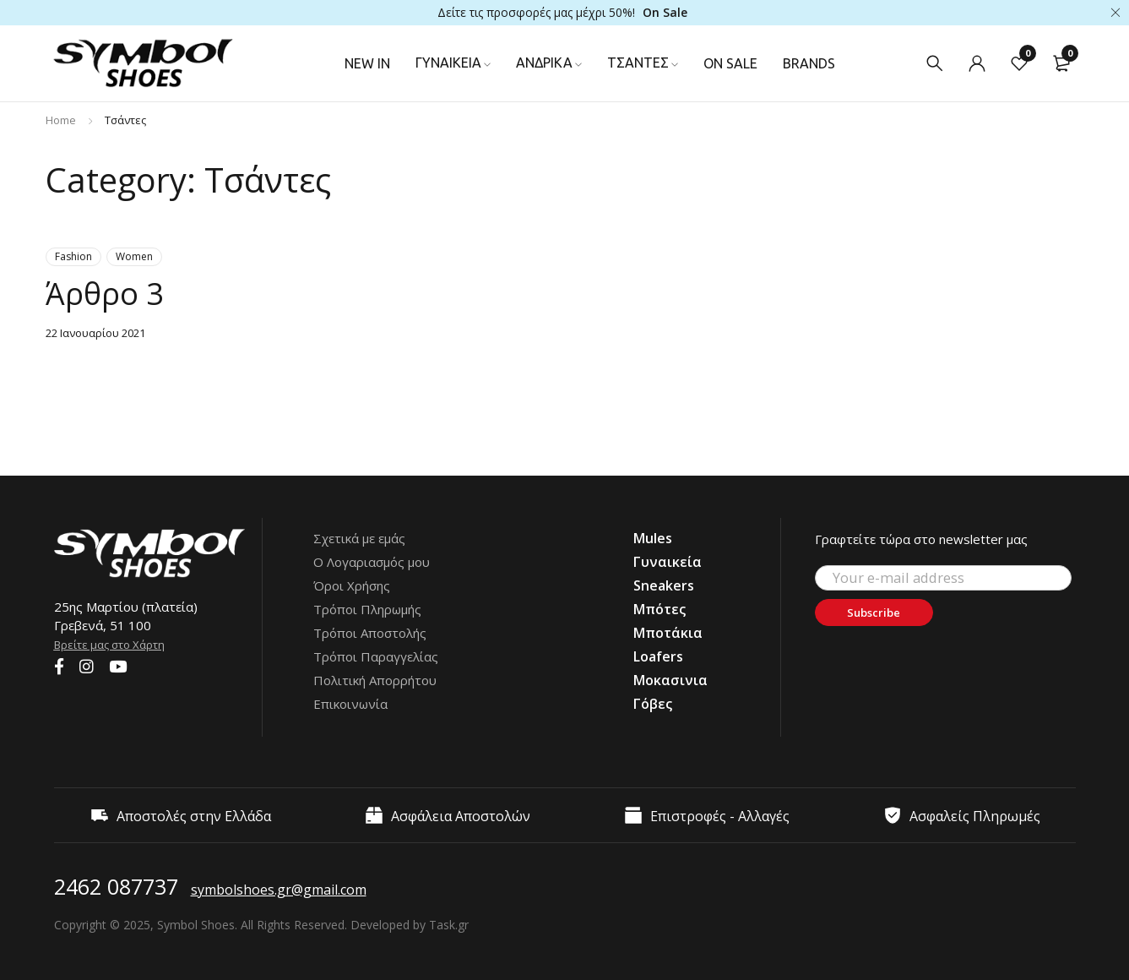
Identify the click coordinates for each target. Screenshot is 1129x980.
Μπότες (659, 609)
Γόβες (652, 703)
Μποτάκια (668, 632)
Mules (652, 538)
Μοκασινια (670, 680)
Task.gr (449, 925)
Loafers (658, 656)
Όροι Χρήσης (351, 585)
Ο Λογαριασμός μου (371, 561)
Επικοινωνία (350, 703)
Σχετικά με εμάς (359, 538)
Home (61, 120)
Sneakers (663, 585)
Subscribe (885, 612)
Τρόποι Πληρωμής (367, 609)
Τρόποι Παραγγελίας (375, 656)
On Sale (665, 12)
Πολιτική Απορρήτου (375, 680)
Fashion (73, 256)
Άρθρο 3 (111, 292)
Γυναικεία (667, 562)
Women (134, 256)
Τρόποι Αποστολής (369, 632)
